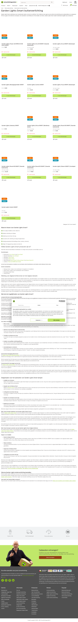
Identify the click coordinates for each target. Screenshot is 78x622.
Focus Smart (20, 254)
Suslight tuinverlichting (51, 595)
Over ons (18, 590)
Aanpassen (39, 320)
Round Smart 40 (21, 260)
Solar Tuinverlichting (35, 592)
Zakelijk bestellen (4, 603)
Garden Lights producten (6, 476)
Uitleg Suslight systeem (21, 601)
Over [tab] (57, 305)
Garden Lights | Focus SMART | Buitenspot (64, 84)
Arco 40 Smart (16, 255)
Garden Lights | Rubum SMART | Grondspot (64, 166)
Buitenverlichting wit (66, 592)
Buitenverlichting (35, 590)
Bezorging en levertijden (6, 595)
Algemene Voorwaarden (6, 597)
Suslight (3, 577)
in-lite (23, 575)
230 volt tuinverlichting (20, 608)
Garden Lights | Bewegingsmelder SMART (13, 84)
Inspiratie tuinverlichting (21, 593)
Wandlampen (34, 606)
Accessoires (34, 613)
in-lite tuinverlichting (51, 590)
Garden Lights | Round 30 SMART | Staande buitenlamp (64, 126)
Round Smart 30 (14, 260)
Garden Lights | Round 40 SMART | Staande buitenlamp (13, 167)
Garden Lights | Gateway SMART (10, 125)
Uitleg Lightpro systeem (21, 597)
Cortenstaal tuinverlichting (67, 593)
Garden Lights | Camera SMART (35, 84)
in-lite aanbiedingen (35, 595)
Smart (4, 35)
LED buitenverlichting (36, 597)
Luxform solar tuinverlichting (52, 597)
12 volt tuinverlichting (20, 603)
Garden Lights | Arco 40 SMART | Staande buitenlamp (38, 44)
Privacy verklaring (4, 606)
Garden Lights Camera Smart (9, 364)
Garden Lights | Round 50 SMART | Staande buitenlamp (38, 167)
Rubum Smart (11, 258)
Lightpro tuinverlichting (51, 592)
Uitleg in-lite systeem (20, 595)
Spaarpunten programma (6, 604)
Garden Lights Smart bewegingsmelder (11, 355)
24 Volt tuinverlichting (20, 606)
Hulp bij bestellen (4, 593)
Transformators (35, 610)
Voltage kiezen (19, 604)
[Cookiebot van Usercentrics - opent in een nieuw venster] (59, 301)
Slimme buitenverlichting (66, 595)
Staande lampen (35, 608)
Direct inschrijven (50, 557)
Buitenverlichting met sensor (37, 593)
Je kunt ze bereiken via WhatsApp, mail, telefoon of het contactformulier (22, 468)
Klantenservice (4, 590)
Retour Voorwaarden (5, 599)
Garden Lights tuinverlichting (52, 593)
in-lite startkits (64, 597)
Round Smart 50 (30, 260)
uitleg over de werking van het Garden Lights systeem (64, 480)
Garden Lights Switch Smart (10, 412)
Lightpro (26, 575)
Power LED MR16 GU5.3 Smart (14, 261)
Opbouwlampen (35, 604)
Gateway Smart (11, 387)
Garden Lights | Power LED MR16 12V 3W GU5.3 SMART (12, 44)
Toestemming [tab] (20, 305)
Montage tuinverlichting (21, 592)
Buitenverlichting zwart (66, 590)
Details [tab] (39, 305)
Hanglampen (34, 603)
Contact (2, 608)
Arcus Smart (11, 254)
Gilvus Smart (11, 257)
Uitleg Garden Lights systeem (22, 599)
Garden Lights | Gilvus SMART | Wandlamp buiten (38, 126)
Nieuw (4, 37)
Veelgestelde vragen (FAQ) (6, 592)
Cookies (2, 601)
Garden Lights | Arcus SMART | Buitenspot (64, 43)
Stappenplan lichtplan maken (22, 610)
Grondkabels (34, 612)
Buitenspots (34, 599)
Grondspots (34, 601)
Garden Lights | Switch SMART (10, 207)
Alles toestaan (56, 320)
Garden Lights (31, 575)
